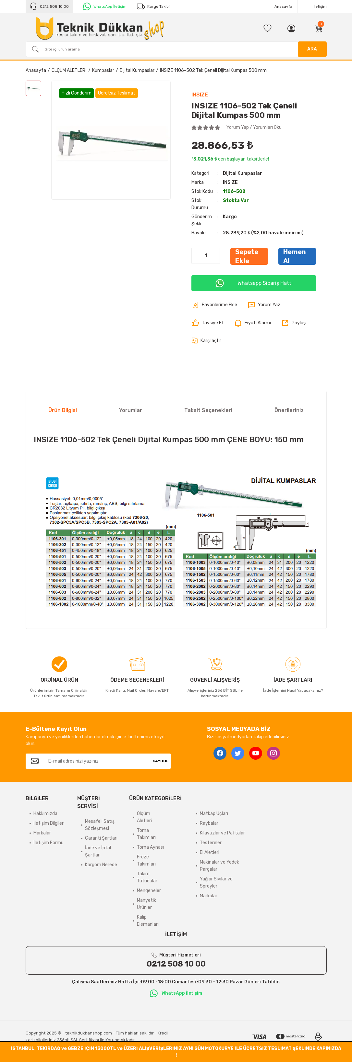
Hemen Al (294, 256)
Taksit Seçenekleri (208, 410)
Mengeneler (149, 890)
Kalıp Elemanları (148, 920)
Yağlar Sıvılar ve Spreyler (216, 882)
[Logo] (100, 28)
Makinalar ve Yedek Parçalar (219, 865)
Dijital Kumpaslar (242, 173)
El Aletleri (209, 852)
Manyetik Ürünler (146, 904)
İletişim (320, 6)
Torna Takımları (146, 834)
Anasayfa (283, 6)
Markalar (42, 833)
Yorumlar (130, 410)
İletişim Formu (48, 842)
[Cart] (319, 28)
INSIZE (199, 95)
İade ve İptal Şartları (98, 851)
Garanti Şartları (101, 838)
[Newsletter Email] (97, 761)
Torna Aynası (150, 847)
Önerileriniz (289, 410)
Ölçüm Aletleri (144, 817)
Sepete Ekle (246, 256)
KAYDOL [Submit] (160, 761)
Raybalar (209, 823)
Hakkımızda (45, 813)
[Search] (176, 49)
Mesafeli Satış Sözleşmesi (100, 825)
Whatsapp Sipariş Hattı (254, 283)
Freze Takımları (146, 860)
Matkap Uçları (214, 813)
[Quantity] (205, 255)
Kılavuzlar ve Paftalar (222, 833)
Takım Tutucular (147, 877)
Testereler (211, 842)
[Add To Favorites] (214, 305)
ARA (312, 49)
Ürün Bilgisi (62, 410)
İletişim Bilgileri (49, 823)
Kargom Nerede (101, 864)
